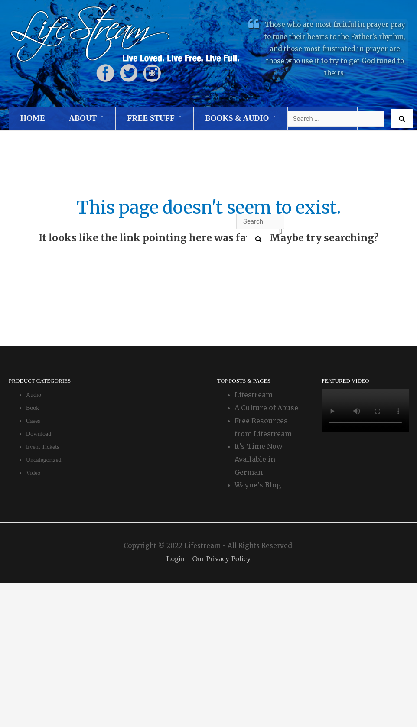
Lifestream (254, 394)
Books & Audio (237, 118)
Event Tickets (42, 447)
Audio (33, 395)
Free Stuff (151, 118)
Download (38, 434)
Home (32, 118)
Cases (33, 421)
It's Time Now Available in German (259, 459)
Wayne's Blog (258, 484)
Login (175, 558)
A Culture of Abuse (266, 407)
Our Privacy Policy (222, 558)
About (83, 118)
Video (33, 473)
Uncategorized (44, 460)
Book (32, 408)
